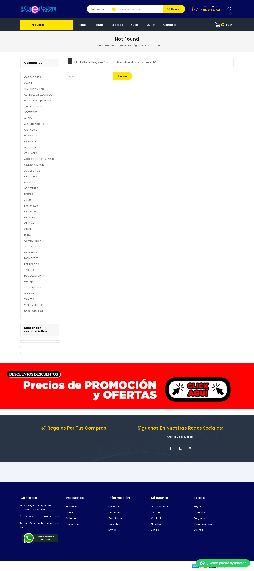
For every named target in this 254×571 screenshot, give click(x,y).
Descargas (72, 524)
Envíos (112, 530)
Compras (199, 512)
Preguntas (200, 518)
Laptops (117, 25)
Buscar (176, 9)
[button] (223, 563)
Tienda (99, 25)
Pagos (198, 506)
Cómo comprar (203, 524)
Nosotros (114, 506)
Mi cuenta (72, 506)
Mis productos (160, 506)
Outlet (151, 25)
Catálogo (71, 518)
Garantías (114, 524)
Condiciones (116, 518)
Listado (155, 512)
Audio (135, 25)
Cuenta (198, 530)
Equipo (155, 530)
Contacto (170, 25)
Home (82, 25)
